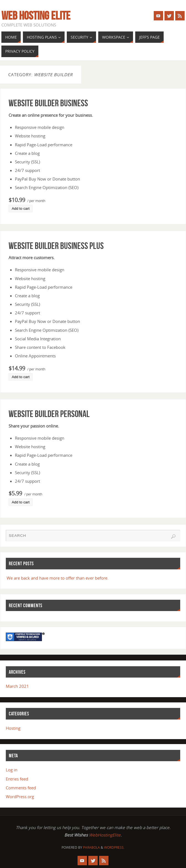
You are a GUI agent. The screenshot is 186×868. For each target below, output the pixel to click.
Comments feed (21, 787)
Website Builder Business (48, 103)
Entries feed (17, 779)
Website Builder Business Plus (56, 245)
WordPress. (114, 847)
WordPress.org (20, 796)
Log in (11, 770)
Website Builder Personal (49, 413)
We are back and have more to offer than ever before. (57, 578)
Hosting (13, 728)
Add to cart (20, 208)
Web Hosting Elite (35, 15)
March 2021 (17, 686)
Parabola (91, 847)
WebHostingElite (105, 835)
